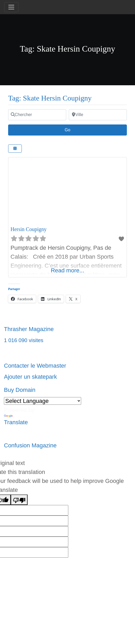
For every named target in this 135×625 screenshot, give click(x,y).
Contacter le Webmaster (35, 365)
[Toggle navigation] (11, 7)
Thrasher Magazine (29, 329)
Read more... (67, 270)
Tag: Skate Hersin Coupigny (50, 98)
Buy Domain (19, 390)
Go (70, 129)
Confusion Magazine (30, 445)
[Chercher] (37, 114)
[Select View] (15, 148)
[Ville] (98, 114)
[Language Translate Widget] (42, 401)
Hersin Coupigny (28, 229)
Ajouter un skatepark (30, 376)
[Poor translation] (19, 499)
